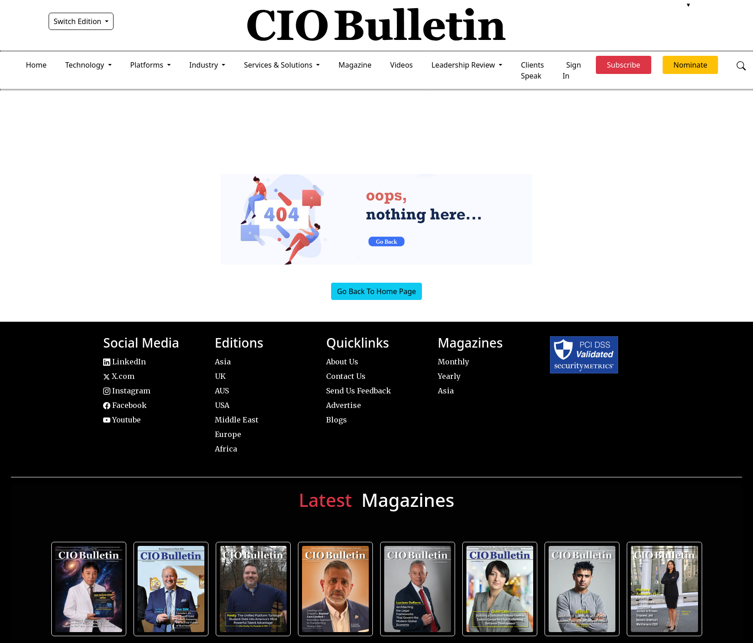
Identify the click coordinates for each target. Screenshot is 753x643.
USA (222, 405)
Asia (223, 361)
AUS (222, 390)
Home (36, 65)
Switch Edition (79, 21)
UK (220, 376)
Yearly (449, 376)
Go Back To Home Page (376, 291)
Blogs (336, 419)
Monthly (453, 361)
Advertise (343, 405)
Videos (401, 65)
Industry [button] (204, 65)
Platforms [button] (147, 65)
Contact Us (346, 376)
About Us (342, 361)
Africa (226, 448)
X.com (118, 376)
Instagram (126, 390)
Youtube (122, 419)
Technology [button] (85, 65)
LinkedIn (124, 361)
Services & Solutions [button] (279, 65)
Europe (228, 434)
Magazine (355, 65)
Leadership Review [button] (464, 65)
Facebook (125, 405)
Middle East (236, 419)
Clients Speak (532, 70)
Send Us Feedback (358, 390)
